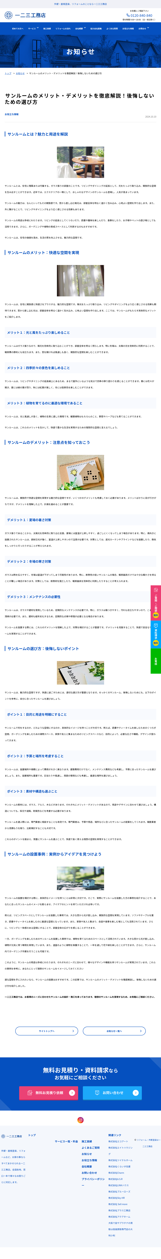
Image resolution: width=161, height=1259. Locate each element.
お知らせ (85, 1155)
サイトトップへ (46, 1031)
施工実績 (85, 1142)
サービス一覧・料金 (65, 1142)
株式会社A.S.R (114, 1186)
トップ (31, 1136)
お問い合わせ (88, 1173)
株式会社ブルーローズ (117, 1198)
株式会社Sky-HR (115, 1204)
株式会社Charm (114, 1179)
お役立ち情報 (12, 114)
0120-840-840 (141, 15)
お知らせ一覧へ (114, 1031)
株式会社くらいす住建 (118, 1173)
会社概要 (85, 1167)
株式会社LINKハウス (117, 1192)
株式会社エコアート (116, 1142)
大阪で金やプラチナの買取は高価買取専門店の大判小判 (118, 1236)
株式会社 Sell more (116, 1211)
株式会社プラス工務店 (118, 1217)
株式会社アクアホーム (117, 1223)
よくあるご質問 (89, 1148)
